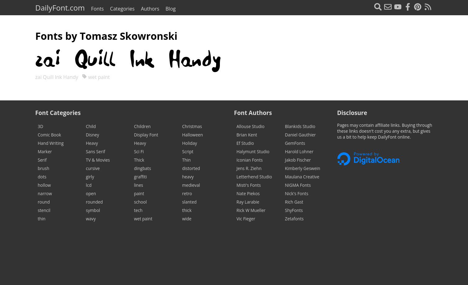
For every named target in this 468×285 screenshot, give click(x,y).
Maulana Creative (302, 177)
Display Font (146, 135)
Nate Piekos (248, 193)
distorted (191, 168)
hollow (44, 185)
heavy (188, 177)
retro (187, 193)
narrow (45, 193)
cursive (93, 168)
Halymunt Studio (253, 151)
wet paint (96, 77)
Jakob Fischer (298, 160)
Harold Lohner (299, 151)
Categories (122, 8)
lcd (89, 185)
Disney (92, 135)
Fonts (97, 8)
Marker (45, 151)
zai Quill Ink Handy (57, 77)
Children (142, 126)
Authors (150, 8)
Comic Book (49, 135)
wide (187, 219)
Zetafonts (294, 219)
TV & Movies (98, 160)
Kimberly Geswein (302, 168)
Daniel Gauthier (300, 135)
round (44, 202)
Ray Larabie (248, 202)
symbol (93, 210)
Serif (42, 160)
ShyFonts (294, 210)
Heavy (92, 143)
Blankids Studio (300, 126)
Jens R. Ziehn (249, 168)
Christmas (192, 126)
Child (91, 126)
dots (42, 177)
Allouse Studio (251, 126)
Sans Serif (95, 151)
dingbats (142, 168)
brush (43, 168)
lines (138, 185)
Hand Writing (51, 143)
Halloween (192, 135)
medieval (191, 185)
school (140, 202)
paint (139, 193)
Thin (186, 160)
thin (42, 219)
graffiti (140, 177)
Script (187, 151)
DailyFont (60, 7)
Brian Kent (247, 135)
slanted (189, 202)
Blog (171, 8)
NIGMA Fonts (298, 185)
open (91, 193)
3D (40, 126)
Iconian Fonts (250, 160)
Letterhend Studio (254, 177)
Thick (139, 160)
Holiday (189, 143)
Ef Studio (245, 143)
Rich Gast (294, 202)
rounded (94, 202)
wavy (91, 219)
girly (90, 177)
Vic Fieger (246, 219)
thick (187, 210)
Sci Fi (139, 151)
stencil (44, 210)
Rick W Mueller (251, 210)
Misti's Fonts (249, 185)
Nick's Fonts (296, 193)
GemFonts (295, 143)
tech (138, 210)
